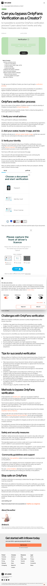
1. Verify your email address (10, 63)
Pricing (3, 561)
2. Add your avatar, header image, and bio (13, 65)
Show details (40, 302)
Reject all (23, 306)
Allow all (38, 306)
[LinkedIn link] (2, 580)
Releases (4, 563)
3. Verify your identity (8, 66)
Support (23, 563)
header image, (29, 134)
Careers (13, 559)
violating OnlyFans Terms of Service (17, 415)
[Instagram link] (4, 580)
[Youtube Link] (8, 580)
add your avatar (19, 134)
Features (4, 559)
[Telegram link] (6, 580)
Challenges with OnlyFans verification (11, 69)
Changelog (4, 565)
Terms (31, 557)
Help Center (23, 559)
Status (31, 565)
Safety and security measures (10, 74)
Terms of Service (10, 147)
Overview (4, 557)
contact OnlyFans (11, 469)
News (12, 563)
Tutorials (23, 561)
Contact (13, 567)
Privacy (32, 559)
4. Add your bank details (9, 68)
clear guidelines (14, 458)
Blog (2, 6)
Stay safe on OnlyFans (8, 77)
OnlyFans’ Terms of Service (9, 411)
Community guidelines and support (11, 75)
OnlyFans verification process (9, 62)
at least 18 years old (22, 107)
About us (13, 557)
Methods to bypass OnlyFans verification (12, 72)
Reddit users (16, 397)
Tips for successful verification (9, 71)
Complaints (33, 563)
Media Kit (13, 565)
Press (12, 561)
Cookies (32, 561)
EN (44, 584)
